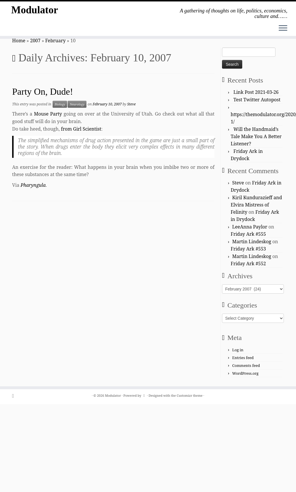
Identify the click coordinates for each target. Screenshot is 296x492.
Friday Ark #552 (248, 263)
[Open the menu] (283, 28)
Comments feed (246, 365)
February (55, 40)
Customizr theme (190, 395)
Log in (237, 349)
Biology (60, 104)
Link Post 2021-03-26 (256, 92)
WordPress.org (245, 373)
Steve (131, 104)
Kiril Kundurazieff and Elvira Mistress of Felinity (256, 204)
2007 (35, 40)
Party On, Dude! (42, 91)
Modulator (34, 11)
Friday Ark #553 (248, 249)
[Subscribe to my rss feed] (15, 396)
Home (18, 40)
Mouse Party (48, 114)
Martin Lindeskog (251, 241)
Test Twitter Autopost (257, 99)
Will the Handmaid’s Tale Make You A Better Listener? (256, 136)
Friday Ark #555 (248, 234)
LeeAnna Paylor (249, 227)
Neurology (77, 104)
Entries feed (243, 357)
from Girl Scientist (81, 129)
